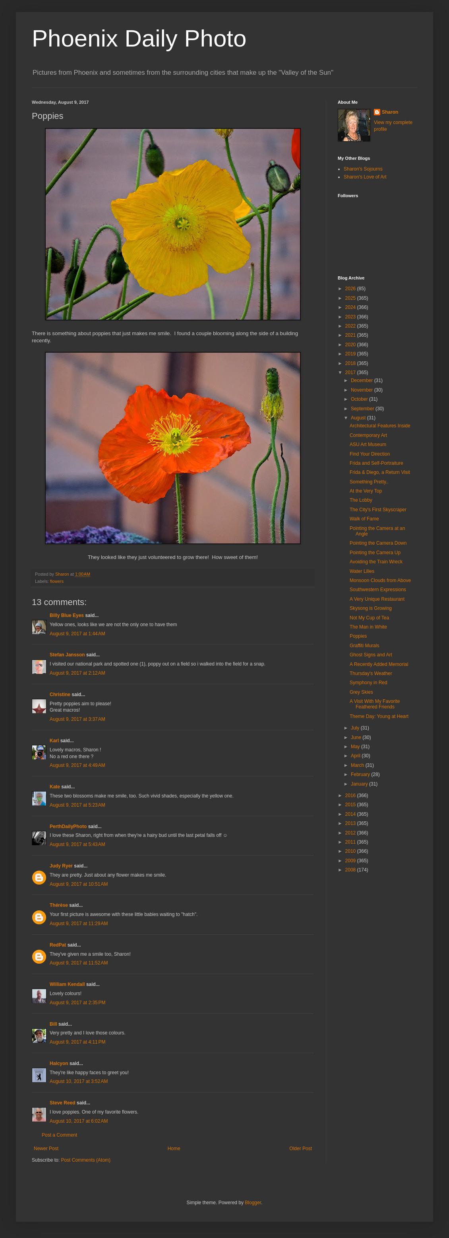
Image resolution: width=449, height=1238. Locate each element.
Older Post (300, 1148)
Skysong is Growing (371, 608)
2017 (351, 372)
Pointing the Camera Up (375, 552)
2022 (351, 326)
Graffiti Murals (364, 645)
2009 (351, 860)
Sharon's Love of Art (365, 177)
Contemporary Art (368, 435)
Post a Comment (59, 1135)
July (356, 728)
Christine (60, 694)
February (361, 774)
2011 (351, 842)
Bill (53, 1024)
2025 (351, 298)
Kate (55, 787)
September (363, 408)
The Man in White (368, 627)
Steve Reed (62, 1103)
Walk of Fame (364, 519)
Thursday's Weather (371, 673)
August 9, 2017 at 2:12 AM (77, 673)
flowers (57, 581)
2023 (351, 317)
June (356, 737)
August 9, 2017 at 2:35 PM (77, 1002)
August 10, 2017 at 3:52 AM (79, 1081)
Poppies (358, 636)
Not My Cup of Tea (369, 618)
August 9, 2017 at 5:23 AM (77, 805)
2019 (351, 354)
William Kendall (67, 984)
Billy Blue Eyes (67, 615)
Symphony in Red (368, 682)
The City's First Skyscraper (378, 509)
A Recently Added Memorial (379, 664)
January (360, 784)
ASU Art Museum (368, 444)
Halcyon (59, 1063)
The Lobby (361, 500)
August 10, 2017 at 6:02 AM (79, 1121)
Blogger (253, 1202)
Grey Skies (361, 692)
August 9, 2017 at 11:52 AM (79, 963)
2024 (351, 307)
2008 (351, 870)
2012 (351, 833)
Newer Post (46, 1148)
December (362, 380)
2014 (351, 814)
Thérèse (59, 905)
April (356, 756)
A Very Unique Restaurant (377, 599)
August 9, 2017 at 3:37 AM (77, 719)
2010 (351, 851)
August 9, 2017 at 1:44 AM (77, 633)
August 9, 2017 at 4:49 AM (77, 765)
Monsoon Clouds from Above (380, 580)
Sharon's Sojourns (363, 169)
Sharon (390, 112)
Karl (54, 740)
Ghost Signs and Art (371, 655)
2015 (351, 804)
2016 (351, 795)
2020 (351, 344)
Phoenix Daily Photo (139, 38)
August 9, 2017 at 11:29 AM (79, 923)
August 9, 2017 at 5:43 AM (77, 844)
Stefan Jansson (67, 655)
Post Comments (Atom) (85, 1160)
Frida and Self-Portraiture (376, 463)
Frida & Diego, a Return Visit (380, 472)
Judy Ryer (61, 866)
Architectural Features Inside (380, 426)
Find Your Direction (370, 454)
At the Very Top (366, 491)
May (356, 746)
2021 (351, 335)
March (358, 765)
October (360, 399)
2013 (351, 823)
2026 (351, 288)
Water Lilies (362, 571)
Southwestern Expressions (378, 589)
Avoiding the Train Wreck (376, 562)
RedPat (58, 945)
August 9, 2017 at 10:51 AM (79, 884)
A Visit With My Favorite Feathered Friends (375, 704)
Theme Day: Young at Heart (379, 716)
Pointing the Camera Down (378, 543)
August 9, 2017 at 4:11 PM (77, 1042)
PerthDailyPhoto (68, 826)
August (359, 418)
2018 (351, 363)
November (362, 390)
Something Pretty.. (369, 482)
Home (174, 1148)
